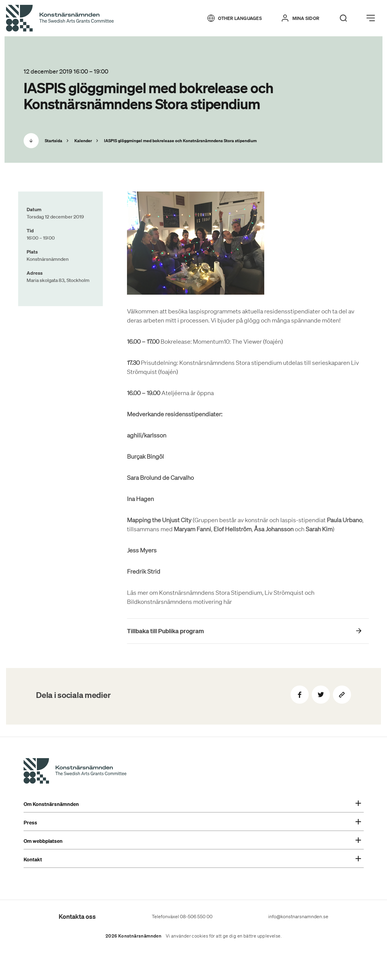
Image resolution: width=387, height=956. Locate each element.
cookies (200, 936)
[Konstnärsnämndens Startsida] (75, 771)
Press (192, 822)
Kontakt (192, 859)
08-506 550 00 (196, 916)
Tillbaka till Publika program (165, 631)
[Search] (343, 18)
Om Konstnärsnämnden (192, 804)
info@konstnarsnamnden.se (298, 916)
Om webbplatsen (192, 841)
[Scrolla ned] (31, 140)
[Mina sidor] (300, 18)
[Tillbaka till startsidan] (60, 18)
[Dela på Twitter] (321, 695)
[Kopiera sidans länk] (342, 695)
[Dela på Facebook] (300, 695)
